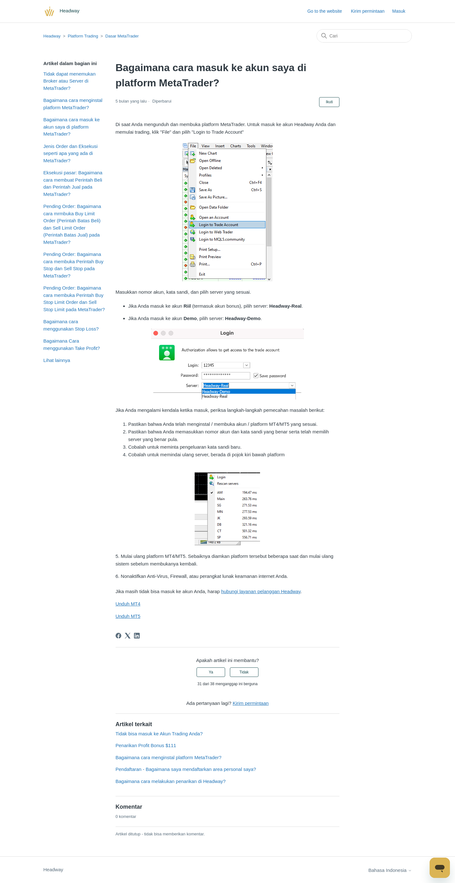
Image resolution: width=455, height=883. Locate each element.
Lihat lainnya (56, 360)
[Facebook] (118, 636)
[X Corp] (127, 636)
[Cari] (364, 36)
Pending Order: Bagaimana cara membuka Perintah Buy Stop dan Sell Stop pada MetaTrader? (73, 264)
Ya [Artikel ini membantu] (211, 672)
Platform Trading (83, 36)
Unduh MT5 (128, 616)
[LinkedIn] (137, 636)
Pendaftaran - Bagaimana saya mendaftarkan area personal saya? (186, 769)
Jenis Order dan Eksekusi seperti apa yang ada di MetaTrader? (70, 153)
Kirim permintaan (368, 11)
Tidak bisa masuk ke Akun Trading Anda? (159, 733)
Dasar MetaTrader (122, 36)
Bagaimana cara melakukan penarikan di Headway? (171, 781)
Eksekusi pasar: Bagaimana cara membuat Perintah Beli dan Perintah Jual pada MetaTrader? (73, 183)
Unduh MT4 (128, 603)
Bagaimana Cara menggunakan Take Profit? (71, 344)
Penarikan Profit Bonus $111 (146, 745)
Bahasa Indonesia (390, 870)
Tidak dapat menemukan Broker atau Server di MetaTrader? (69, 81)
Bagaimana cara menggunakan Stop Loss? (71, 325)
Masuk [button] (398, 11)
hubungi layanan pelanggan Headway (260, 591)
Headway (52, 36)
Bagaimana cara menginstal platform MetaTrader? (73, 103)
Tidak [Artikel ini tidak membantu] (244, 672)
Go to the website (324, 11)
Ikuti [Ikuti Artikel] (329, 102)
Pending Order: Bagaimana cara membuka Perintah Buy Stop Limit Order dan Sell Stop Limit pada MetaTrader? (74, 298)
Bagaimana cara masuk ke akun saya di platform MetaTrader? (71, 127)
